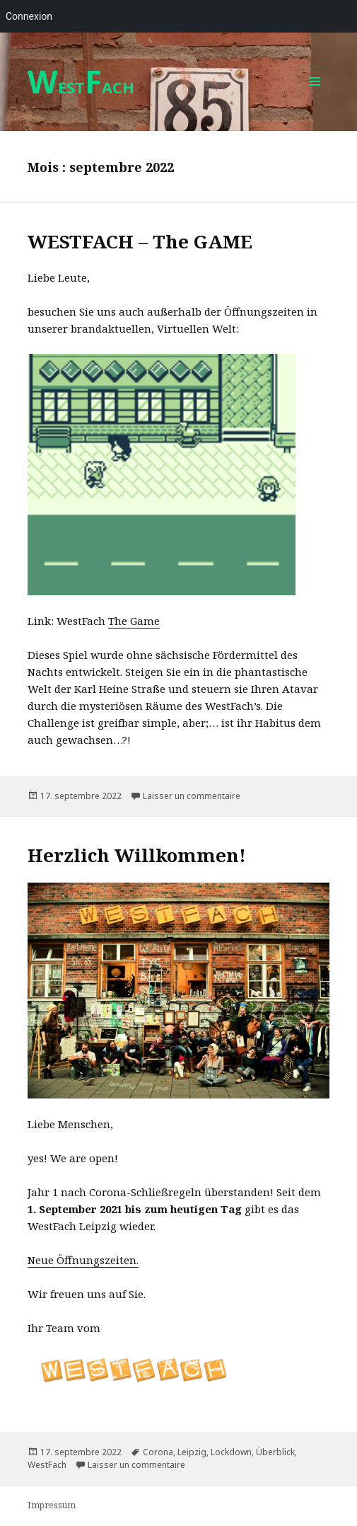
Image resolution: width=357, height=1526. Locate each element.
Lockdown (231, 1452)
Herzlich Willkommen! (137, 855)
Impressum (52, 1505)
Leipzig (191, 1452)
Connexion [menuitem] (29, 16)
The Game (134, 621)
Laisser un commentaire (191, 796)
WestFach (47, 1465)
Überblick (275, 1452)
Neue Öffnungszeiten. (83, 1260)
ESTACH (81, 87)
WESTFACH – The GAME (140, 241)
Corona (158, 1452)
